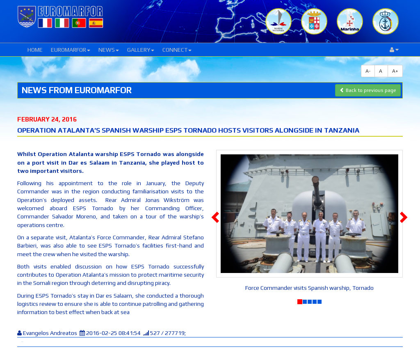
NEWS (108, 49)
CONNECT (177, 49)
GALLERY (140, 49)
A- (367, 71)
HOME (35, 49)
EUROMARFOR (70, 49)
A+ (395, 71)
